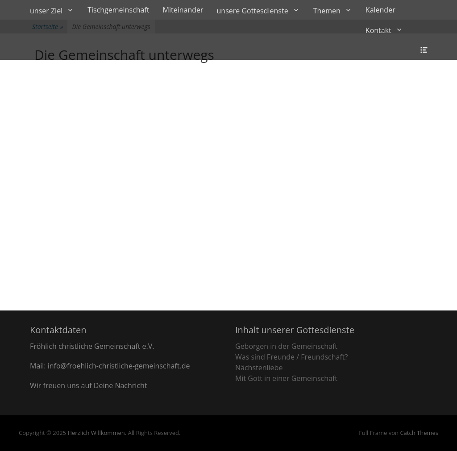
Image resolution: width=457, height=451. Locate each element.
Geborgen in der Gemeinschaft (286, 346)
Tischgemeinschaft (118, 10)
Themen (327, 11)
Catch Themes (419, 433)
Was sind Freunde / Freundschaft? (291, 357)
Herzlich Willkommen (96, 433)
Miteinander (183, 10)
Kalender (380, 10)
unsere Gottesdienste (252, 11)
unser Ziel (46, 11)
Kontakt (378, 30)
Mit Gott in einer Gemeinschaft (286, 378)
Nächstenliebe (259, 367)
